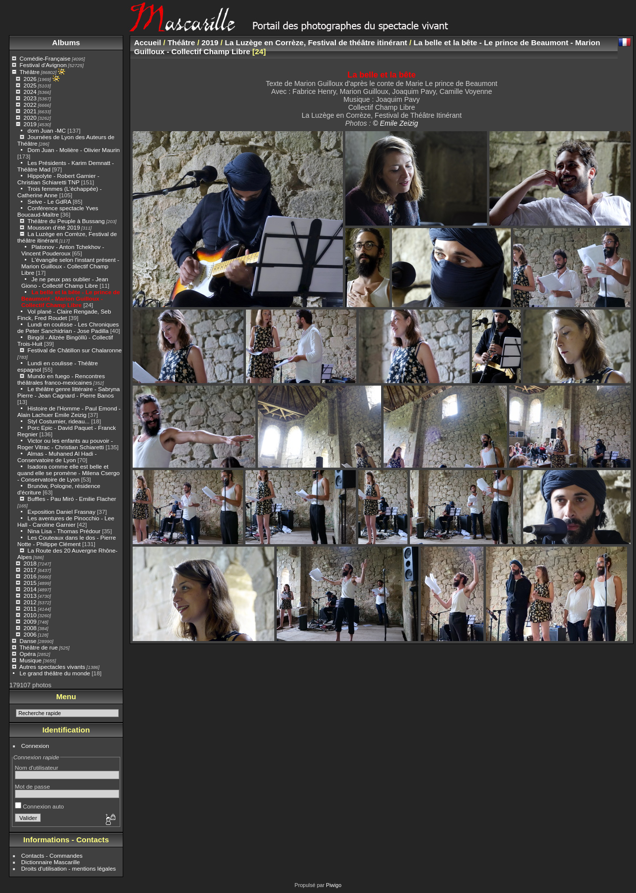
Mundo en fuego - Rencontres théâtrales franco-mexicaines (61, 379)
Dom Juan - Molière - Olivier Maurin (73, 150)
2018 (29, 563)
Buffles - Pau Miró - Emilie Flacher (71, 498)
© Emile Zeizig (395, 123)
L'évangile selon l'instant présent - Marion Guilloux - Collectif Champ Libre (70, 266)
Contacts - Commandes (52, 855)
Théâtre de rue (38, 647)
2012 (29, 602)
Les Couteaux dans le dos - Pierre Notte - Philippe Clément (66, 540)
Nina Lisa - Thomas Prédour (63, 531)
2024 (29, 91)
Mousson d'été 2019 (53, 227)
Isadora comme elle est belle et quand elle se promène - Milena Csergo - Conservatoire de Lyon (68, 473)
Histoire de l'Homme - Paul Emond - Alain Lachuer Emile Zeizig (69, 411)
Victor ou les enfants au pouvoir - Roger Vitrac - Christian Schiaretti (65, 443)
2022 (29, 104)
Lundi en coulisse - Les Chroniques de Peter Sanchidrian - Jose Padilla (68, 327)
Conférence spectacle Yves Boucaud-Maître (57, 211)
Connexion (35, 745)
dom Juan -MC (46, 130)
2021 (29, 111)
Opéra (27, 653)
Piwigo (333, 885)
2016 (29, 576)
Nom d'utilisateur (36, 767)
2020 (29, 117)
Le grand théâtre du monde (54, 673)
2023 (29, 98)
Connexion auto (39, 806)
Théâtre (29, 72)
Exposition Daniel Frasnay (61, 511)
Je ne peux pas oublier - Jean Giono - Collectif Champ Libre (64, 282)
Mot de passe (32, 786)
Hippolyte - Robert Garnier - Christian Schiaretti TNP (58, 178)
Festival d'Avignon (43, 65)
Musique (30, 660)
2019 (29, 124)
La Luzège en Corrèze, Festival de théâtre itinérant (316, 42)
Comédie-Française (45, 58)
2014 (29, 589)
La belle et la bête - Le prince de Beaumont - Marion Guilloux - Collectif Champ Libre (70, 298)
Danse (27, 641)
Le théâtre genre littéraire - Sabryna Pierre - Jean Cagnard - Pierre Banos (68, 392)
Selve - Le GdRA (49, 201)
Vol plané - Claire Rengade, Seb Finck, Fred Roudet (64, 314)
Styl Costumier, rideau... (58, 421)
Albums (66, 42)
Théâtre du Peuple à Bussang (66, 221)
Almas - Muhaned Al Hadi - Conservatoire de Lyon (57, 456)
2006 (29, 634)
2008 (29, 628)
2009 (29, 621)
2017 (29, 570)
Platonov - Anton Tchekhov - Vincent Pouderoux (62, 250)
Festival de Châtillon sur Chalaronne (74, 350)
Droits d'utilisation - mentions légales (68, 868)
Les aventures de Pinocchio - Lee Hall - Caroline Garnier (65, 521)
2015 (29, 582)
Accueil (147, 42)
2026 (29, 79)
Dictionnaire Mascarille (50, 862)
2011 (29, 608)
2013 (29, 595)
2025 (29, 85)
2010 (29, 615)
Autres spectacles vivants (52, 666)
